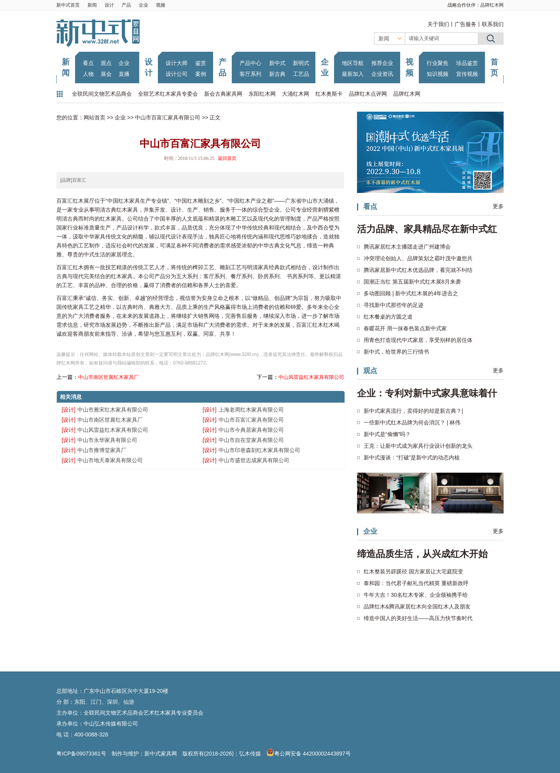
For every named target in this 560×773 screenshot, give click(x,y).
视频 (160, 5)
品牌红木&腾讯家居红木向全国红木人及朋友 (417, 606)
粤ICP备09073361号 (81, 753)
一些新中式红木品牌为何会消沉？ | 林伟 (412, 422)
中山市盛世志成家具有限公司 (254, 460)
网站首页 (94, 117)
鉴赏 (200, 63)
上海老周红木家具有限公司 (251, 410)
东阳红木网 (262, 94)
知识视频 (437, 74)
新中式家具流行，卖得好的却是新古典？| (413, 411)
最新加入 (353, 74)
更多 (498, 206)
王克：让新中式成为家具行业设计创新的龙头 (418, 446)
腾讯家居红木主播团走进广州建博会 (407, 247)
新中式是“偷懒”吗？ (387, 434)
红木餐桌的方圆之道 (388, 317)
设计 (109, 5)
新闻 (92, 5)
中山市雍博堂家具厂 (101, 450)
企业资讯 (382, 74)
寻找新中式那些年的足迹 (394, 305)
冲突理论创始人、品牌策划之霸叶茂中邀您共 (418, 258)
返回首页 (227, 158)
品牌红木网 (492, 5)
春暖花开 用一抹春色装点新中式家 (405, 328)
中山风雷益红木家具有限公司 (311, 377)
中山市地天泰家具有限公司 (110, 460)
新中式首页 (68, 5)
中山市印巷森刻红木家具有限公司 (259, 450)
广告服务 (465, 24)
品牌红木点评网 (368, 94)
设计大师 (176, 63)
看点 (88, 63)
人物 (88, 74)
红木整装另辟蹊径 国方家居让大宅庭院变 (413, 571)
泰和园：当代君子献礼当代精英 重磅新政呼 (416, 583)
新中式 (277, 63)
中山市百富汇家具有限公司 (167, 117)
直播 (124, 74)
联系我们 (493, 24)
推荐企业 (382, 63)
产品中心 (250, 63)
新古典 (277, 74)
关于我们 (438, 24)
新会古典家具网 (223, 94)
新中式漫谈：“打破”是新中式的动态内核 (412, 457)
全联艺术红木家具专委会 (168, 94)
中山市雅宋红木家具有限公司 (112, 410)
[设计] (68, 410)
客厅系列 (250, 74)
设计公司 (176, 74)
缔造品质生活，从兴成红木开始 (422, 554)
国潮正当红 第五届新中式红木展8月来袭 (412, 282)
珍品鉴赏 (467, 63)
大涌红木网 (295, 94)
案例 (200, 74)
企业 (143, 5)
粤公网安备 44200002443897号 (308, 753)
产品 (126, 5)
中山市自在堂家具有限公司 (251, 440)
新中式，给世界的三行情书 (396, 352)
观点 (106, 63)
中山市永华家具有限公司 (107, 440)
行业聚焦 (437, 63)
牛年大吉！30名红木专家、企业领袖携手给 (416, 595)
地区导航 (353, 63)
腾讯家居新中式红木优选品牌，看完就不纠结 (418, 270)
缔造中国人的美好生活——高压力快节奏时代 (418, 618)
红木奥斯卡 (329, 94)
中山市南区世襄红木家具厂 (108, 377)
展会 (106, 74)
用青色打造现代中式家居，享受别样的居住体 (418, 340)
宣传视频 (467, 74)
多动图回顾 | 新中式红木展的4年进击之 (411, 293)
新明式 (301, 63)
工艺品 (301, 74)
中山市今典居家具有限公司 (251, 430)
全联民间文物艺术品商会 (102, 94)
